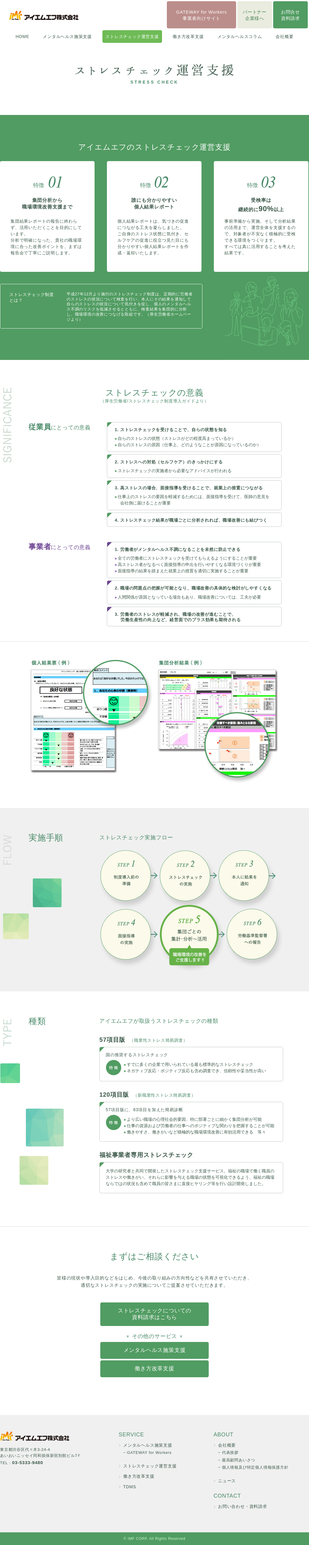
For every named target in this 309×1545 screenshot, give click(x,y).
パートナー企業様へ (255, 15)
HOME (22, 36)
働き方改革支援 (188, 36)
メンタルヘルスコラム (239, 36)
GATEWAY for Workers (149, 1452)
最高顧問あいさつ (238, 1460)
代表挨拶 (230, 1452)
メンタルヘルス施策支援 (67, 36)
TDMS (129, 1486)
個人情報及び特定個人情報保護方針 (255, 1467)
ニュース (227, 1480)
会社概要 (284, 36)
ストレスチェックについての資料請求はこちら (154, 1314)
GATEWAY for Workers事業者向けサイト (201, 15)
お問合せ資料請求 (290, 15)
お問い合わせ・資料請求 (242, 1506)
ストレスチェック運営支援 (132, 36)
